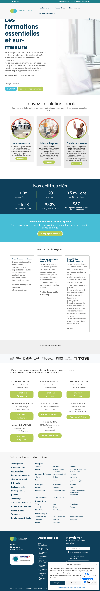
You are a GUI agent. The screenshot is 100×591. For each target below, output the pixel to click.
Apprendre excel (43, 557)
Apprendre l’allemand (43, 570)
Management (17, 463)
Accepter (57, 583)
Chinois (38, 477)
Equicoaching (17, 510)
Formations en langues (42, 561)
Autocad (38, 519)
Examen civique (58, 497)
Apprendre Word (43, 553)
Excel (54, 504)
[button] (96, 564)
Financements (74, 8)
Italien (37, 469)
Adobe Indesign (40, 517)
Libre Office (39, 510)
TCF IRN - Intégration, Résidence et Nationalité (77, 492)
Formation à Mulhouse (50, 394)
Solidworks (57, 522)
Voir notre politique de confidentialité (77, 557)
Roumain (73, 485)
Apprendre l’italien (43, 574)
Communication (18, 467)
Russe (37, 480)
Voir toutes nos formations (30, 89)
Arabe (55, 480)
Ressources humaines (20, 475)
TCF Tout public (41, 497)
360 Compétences (46, 13)
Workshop (15, 514)
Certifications (40, 490)
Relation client (17, 471)
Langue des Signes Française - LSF (76, 481)
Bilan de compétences (21, 506)
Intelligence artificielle (21, 518)
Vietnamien (74, 477)
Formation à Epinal (50, 435)
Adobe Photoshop (76, 517)
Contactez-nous (76, 1)
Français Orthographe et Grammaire (78, 470)
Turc (71, 488)
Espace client (86, 1)
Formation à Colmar (50, 414)
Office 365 (56, 507)
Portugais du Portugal (43, 474)
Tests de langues (59, 490)
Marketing (16, 498)
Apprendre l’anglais (43, 566)
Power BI (56, 519)
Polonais (38, 488)
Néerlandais (57, 485)
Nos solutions (60, 8)
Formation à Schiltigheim (22, 416)
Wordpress (73, 519)
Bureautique (40, 501)
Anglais (38, 466)
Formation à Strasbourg (22, 394)
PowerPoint (74, 504)
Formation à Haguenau (22, 438)
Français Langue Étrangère (58, 470)
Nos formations (45, 8)
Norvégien (39, 485)
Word (37, 504)
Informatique (41, 514)
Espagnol (73, 466)
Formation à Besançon (78, 394)
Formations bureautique (43, 548)
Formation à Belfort (78, 417)
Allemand (56, 466)
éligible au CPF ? (12, 84)
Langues (39, 463)
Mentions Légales (16, 588)
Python (38, 522)
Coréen (55, 477)
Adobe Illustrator (59, 517)
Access (72, 507)
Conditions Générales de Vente (78, 587)
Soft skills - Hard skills (21, 502)
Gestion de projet (19, 479)
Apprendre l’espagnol (43, 578)
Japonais (73, 474)
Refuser (73, 583)
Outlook (38, 507)
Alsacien (56, 488)
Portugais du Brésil (59, 474)
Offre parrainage (64, 1)
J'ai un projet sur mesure (50, 233)
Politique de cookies (63, 587)
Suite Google (57, 510)
